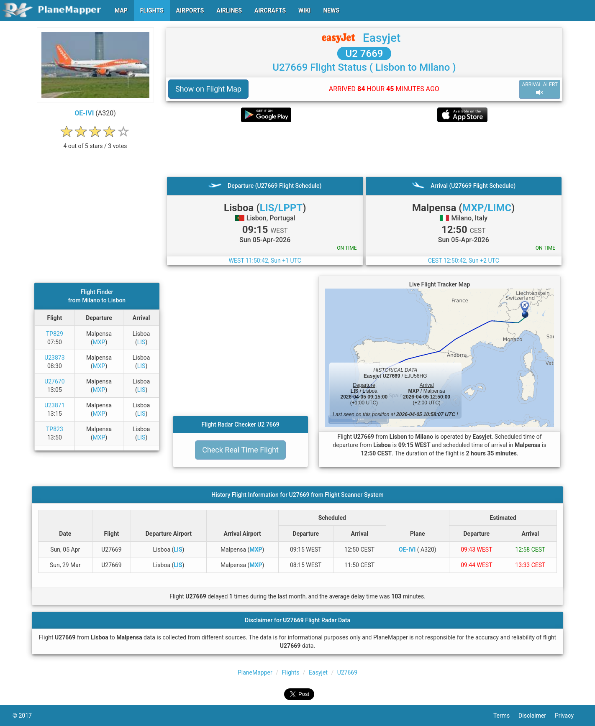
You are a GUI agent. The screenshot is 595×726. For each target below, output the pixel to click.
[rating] (95, 141)
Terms (505, 715)
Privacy (568, 715)
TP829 (54, 333)
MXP (98, 342)
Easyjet (381, 38)
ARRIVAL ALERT (540, 89)
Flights (290, 672)
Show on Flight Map (208, 88)
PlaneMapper (255, 672)
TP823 (54, 429)
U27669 (347, 672)
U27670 (54, 381)
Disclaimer (536, 715)
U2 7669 (364, 53)
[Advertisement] (364, 149)
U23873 (54, 357)
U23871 (54, 405)
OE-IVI (84, 113)
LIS (141, 342)
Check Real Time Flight (240, 449)
